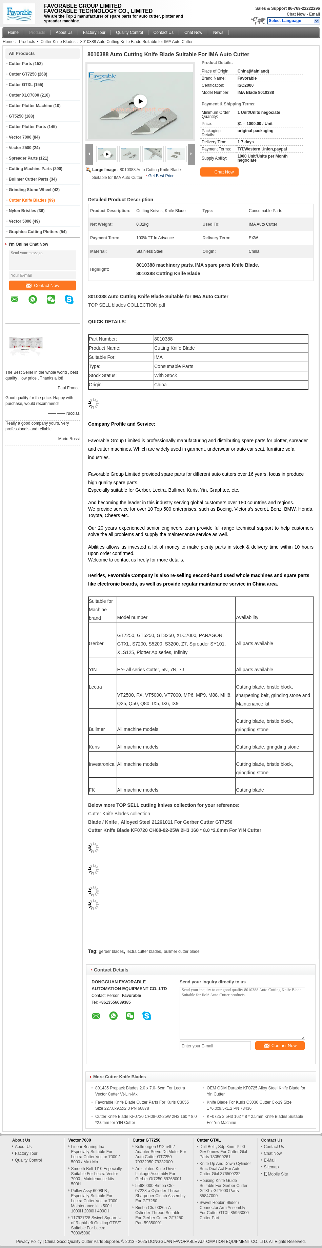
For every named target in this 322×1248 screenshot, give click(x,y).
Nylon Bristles (22, 210)
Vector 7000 (20, 137)
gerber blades (111, 951)
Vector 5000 (20, 221)
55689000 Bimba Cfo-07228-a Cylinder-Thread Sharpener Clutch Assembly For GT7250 (160, 1193)
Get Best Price (161, 175)
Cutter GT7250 (23, 74)
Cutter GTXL (21, 84)
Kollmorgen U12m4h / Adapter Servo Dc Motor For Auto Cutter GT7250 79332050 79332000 (160, 1154)
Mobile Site (276, 1174)
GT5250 (16, 116)
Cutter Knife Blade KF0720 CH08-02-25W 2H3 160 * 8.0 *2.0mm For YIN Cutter (174, 830)
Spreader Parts (23, 158)
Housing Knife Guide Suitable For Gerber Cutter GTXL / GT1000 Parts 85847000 (223, 1188)
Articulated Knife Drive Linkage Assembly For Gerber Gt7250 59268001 (158, 1173)
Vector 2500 (20, 147)
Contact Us (164, 32)
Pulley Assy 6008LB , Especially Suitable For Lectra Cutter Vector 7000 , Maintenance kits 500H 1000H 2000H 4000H (95, 1200)
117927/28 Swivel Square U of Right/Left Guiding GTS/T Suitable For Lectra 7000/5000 (96, 1225)
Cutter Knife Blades (57, 41)
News (218, 32)
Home (13, 32)
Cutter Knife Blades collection (119, 813)
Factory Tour (94, 32)
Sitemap (271, 1167)
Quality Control (129, 32)
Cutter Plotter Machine (30, 105)
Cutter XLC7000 (24, 95)
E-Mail (269, 1160)
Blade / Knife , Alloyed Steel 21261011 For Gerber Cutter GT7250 (160, 822)
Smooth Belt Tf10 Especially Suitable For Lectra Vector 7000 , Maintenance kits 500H (96, 1176)
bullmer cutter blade (181, 951)
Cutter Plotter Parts (27, 126)
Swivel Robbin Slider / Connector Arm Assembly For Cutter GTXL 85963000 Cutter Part (224, 1210)
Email (314, 14)
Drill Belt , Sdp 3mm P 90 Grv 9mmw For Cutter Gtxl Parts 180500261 (223, 1151)
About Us (64, 32)
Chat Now (296, 14)
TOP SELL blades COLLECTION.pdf (126, 305)
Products (37, 32)
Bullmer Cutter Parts (28, 179)
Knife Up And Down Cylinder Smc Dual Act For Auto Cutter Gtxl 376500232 (225, 1168)
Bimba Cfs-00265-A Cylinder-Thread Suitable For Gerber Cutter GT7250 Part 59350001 (159, 1215)
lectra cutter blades (144, 951)
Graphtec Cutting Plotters (33, 231)
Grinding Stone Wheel (30, 189)
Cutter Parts (20, 63)
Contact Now (42, 285)
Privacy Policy (29, 1241)
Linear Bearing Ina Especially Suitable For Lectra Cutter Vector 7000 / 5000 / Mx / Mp (95, 1154)
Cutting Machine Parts (30, 168)
